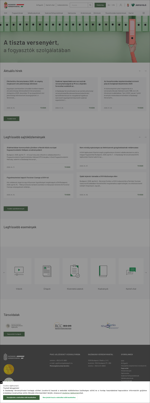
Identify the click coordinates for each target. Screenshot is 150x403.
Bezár (1, 382)
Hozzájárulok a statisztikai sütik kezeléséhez (21, 397)
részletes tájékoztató (70, 393)
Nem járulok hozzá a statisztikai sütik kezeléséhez (59, 397)
